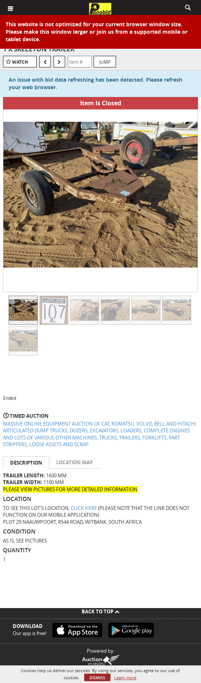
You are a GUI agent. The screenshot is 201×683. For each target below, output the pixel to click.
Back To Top (100, 611)
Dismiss (97, 677)
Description (26, 462)
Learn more (125, 677)
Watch (20, 62)
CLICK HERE (84, 508)
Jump (104, 62)
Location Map (74, 462)
